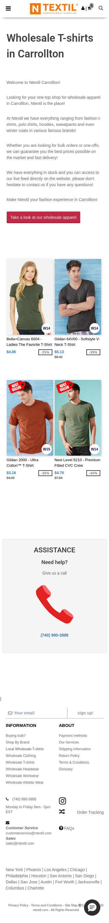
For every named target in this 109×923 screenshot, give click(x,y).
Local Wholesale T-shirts (25, 749)
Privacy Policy (18, 905)
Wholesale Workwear (22, 776)
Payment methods (73, 736)
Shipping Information (75, 749)
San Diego (84, 875)
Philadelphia (17, 875)
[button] (83, 8)
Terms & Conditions (74, 762)
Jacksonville (88, 882)
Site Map (71, 905)
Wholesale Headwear (22, 769)
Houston (39, 875)
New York (14, 869)
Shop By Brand (17, 742)
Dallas (11, 882)
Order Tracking (90, 812)
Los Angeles (55, 869)
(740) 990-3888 (55, 635)
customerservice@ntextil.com (28, 833)
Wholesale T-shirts (20, 762)
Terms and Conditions (46, 905)
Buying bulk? (16, 736)
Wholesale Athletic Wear (25, 783)
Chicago (77, 869)
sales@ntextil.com (20, 843)
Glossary (66, 769)
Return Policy (69, 756)
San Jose (28, 882)
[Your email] (36, 713)
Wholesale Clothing (21, 756)
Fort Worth (64, 882)
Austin (46, 882)
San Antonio (61, 875)
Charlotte (35, 888)
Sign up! (85, 713)
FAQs (69, 828)
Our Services (69, 742)
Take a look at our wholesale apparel (43, 217)
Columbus (15, 888)
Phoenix (33, 869)
